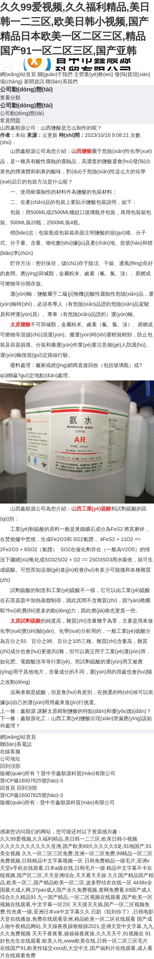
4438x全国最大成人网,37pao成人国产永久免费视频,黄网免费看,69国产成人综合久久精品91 (76, 890)
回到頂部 (10, 766)
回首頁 (7, 788)
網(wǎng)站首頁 (18, 74)
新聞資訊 (34, 81)
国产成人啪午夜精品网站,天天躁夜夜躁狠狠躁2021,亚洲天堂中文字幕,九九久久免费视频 (76, 926)
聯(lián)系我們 (61, 81)
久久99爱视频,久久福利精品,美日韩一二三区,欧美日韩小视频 (68, 839)
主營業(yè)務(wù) (93, 74)
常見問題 (10, 120)
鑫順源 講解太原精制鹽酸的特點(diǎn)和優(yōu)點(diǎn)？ (85, 711)
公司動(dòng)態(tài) (22, 113)
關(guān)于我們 (54, 74)
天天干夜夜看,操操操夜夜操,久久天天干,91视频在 (88, 933)
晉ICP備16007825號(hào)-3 (31, 781)
